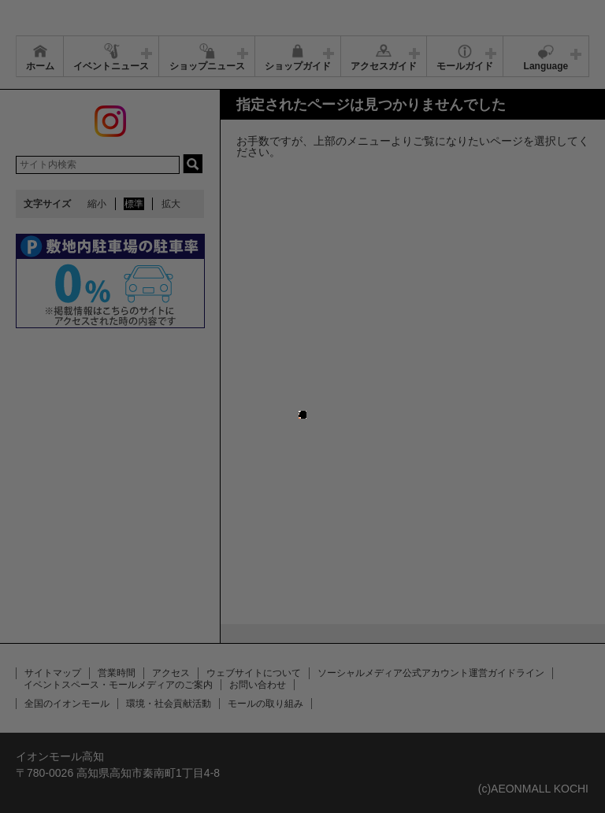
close (306, 398)
